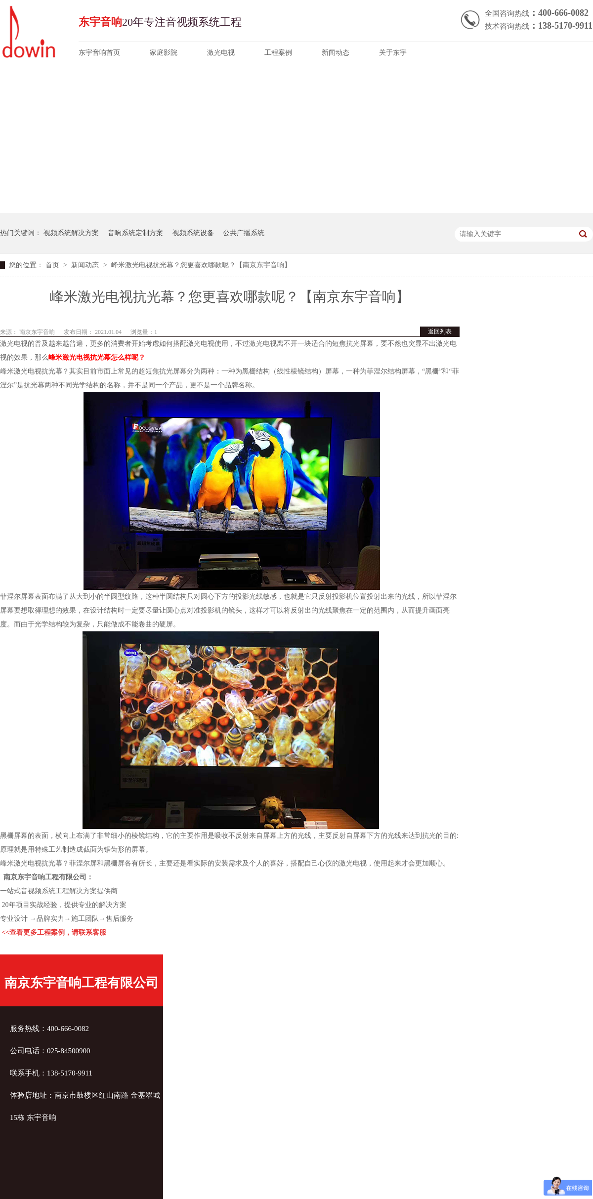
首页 (53, 265)
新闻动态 (335, 52)
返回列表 (440, 331)
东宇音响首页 (99, 52)
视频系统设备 (193, 233)
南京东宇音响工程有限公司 (81, 983)
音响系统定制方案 (135, 233)
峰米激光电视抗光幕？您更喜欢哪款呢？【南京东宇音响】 (201, 265)
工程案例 (278, 52)
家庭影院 (163, 52)
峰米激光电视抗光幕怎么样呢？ (96, 357)
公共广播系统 (243, 233)
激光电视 (221, 52)
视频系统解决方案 (71, 233)
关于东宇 (393, 52)
